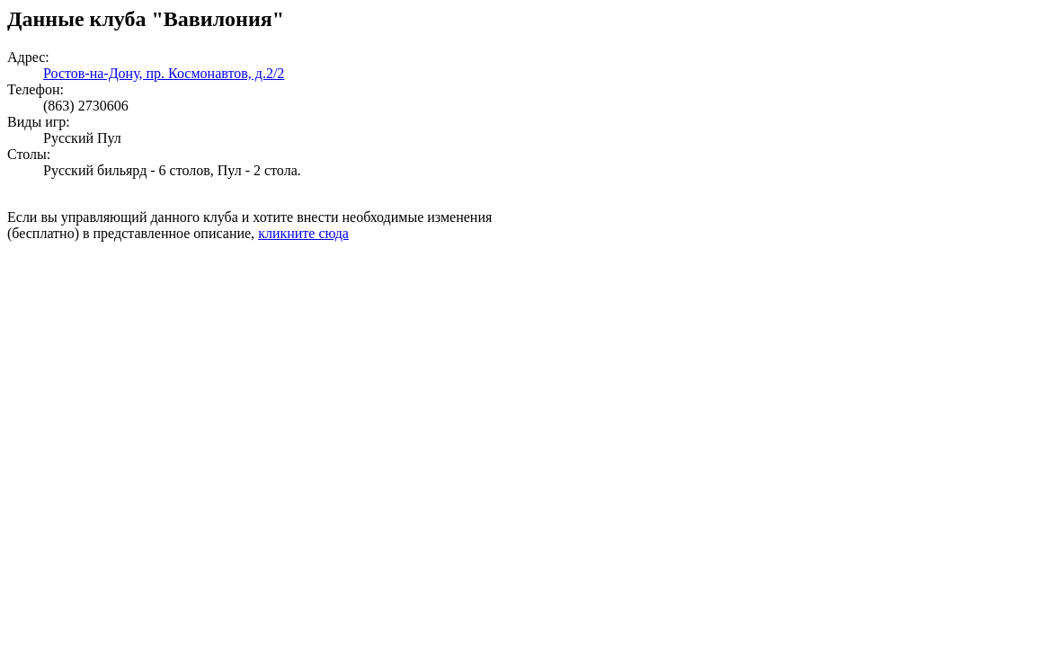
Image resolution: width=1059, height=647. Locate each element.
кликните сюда (303, 233)
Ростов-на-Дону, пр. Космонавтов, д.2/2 (163, 73)
